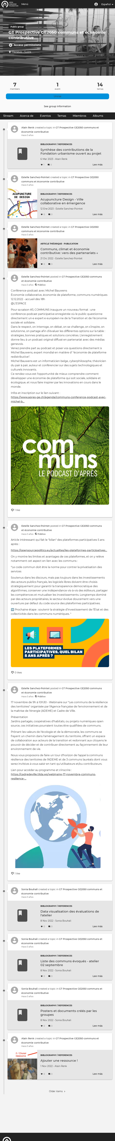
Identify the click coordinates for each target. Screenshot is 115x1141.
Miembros (79, 115)
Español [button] (107, 4)
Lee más (97, 164)
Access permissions (25, 45)
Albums (98, 115)
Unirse (57, 96)
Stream (10, 115)
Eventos (45, 115)
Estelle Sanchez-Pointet (35, 177)
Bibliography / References (56, 144)
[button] (96, 4)
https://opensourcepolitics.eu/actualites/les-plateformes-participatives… (59, 550)
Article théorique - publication (59, 243)
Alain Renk (27, 127)
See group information (57, 106)
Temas (61, 115)
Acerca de (26, 115)
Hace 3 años (27, 135)
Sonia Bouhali (29, 889)
